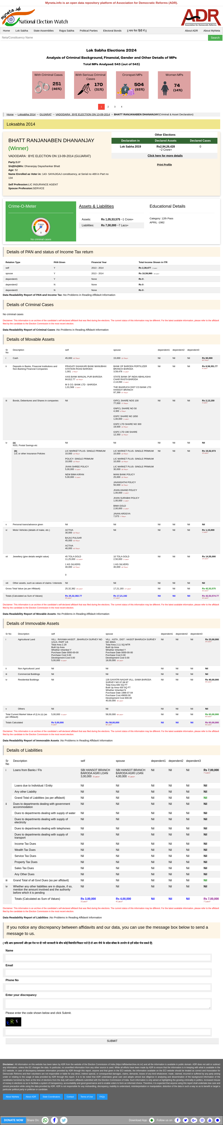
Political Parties (89, 30)
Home (6, 30)
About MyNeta (211, 30)
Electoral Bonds (112, 30)
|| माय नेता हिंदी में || (137, 30)
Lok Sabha (22, 30)
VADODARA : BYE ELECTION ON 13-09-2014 (83, 114)
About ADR (191, 30)
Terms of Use (87, 1097)
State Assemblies (44, 30)
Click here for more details (165, 155)
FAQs (102, 1097)
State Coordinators (51, 1097)
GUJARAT (46, 114)
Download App (138, 1120)
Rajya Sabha (66, 30)
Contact (70, 1097)
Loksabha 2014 (27, 114)
